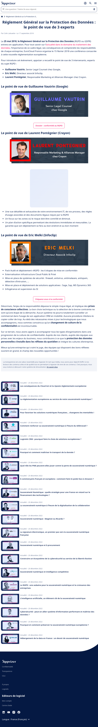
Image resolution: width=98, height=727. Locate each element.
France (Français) (20, 719)
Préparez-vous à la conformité (49, 299)
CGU (3, 676)
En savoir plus (52, 367)
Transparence (7, 671)
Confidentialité (7, 666)
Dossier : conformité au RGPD (49, 125)
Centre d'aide (7, 705)
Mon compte (7, 701)
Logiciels (5, 689)
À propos (5, 684)
